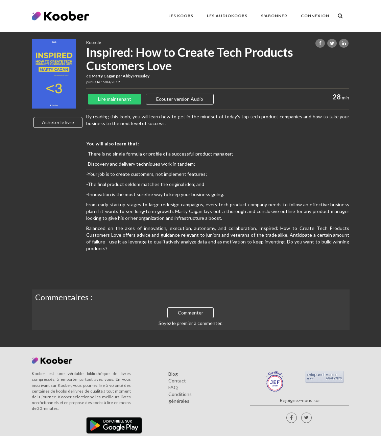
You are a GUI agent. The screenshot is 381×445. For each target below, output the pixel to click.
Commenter (190, 312)
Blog (173, 374)
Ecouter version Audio (179, 99)
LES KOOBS (180, 15)
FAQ (173, 387)
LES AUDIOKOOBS (227, 15)
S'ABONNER (274, 15)
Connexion (315, 15)
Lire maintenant (114, 99)
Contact (177, 380)
